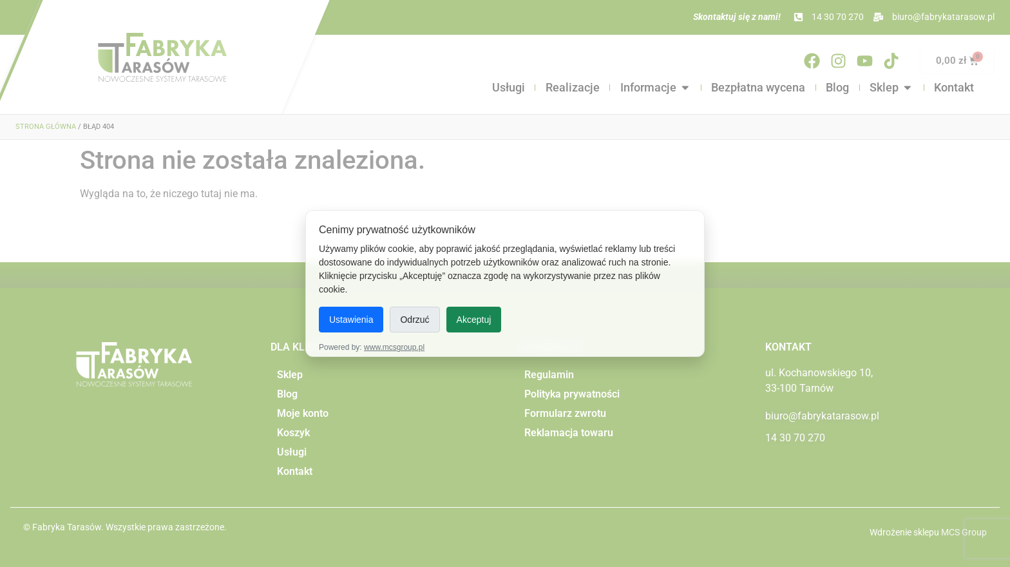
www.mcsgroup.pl (394, 347)
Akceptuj (474, 319)
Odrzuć (414, 319)
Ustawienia (351, 319)
